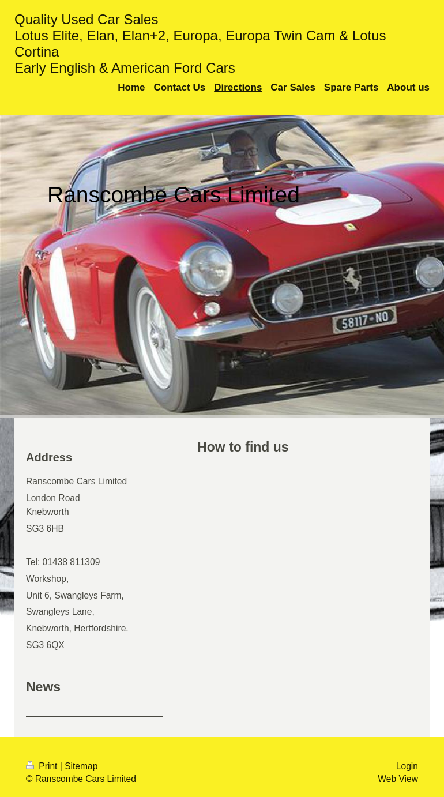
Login (407, 766)
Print (43, 766)
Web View (398, 779)
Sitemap (81, 766)
